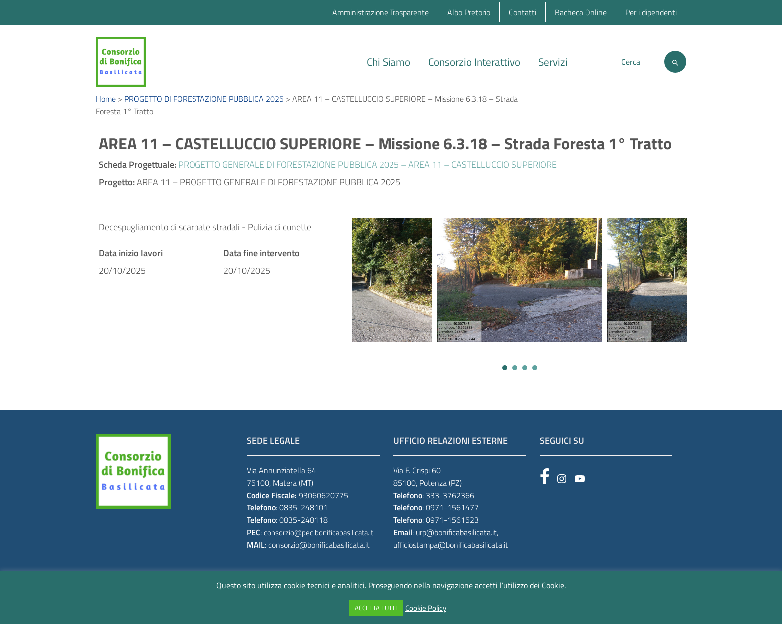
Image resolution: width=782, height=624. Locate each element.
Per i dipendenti (651, 12)
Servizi (553, 62)
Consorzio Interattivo (474, 62)
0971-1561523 (452, 531)
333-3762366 (450, 506)
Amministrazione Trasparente (380, 12)
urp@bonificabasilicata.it (456, 543)
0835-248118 (303, 531)
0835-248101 (303, 519)
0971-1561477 (452, 519)
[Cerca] (675, 62)
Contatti (522, 12)
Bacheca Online (581, 12)
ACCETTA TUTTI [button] (376, 608)
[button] (504, 378)
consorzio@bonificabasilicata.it (319, 556)
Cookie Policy (425, 608)
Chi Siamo (388, 62)
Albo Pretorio (468, 12)
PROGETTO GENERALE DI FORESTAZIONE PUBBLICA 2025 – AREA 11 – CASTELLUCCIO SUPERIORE (367, 175)
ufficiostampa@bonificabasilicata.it (450, 556)
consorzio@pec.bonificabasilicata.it (318, 543)
